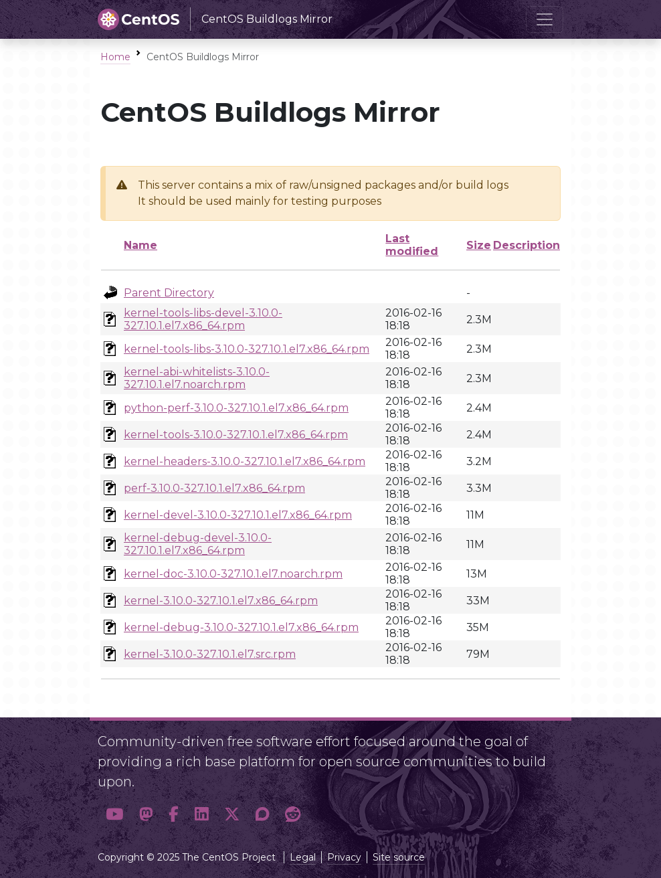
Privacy (344, 857)
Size (478, 245)
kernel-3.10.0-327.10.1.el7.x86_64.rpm (221, 600)
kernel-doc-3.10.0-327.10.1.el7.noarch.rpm (233, 573)
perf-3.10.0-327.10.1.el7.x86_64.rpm (214, 488)
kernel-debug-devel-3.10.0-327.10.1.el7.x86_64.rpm (198, 544)
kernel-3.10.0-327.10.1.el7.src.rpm (210, 654)
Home (115, 57)
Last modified (411, 245)
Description (526, 245)
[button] (114, 814)
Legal (303, 857)
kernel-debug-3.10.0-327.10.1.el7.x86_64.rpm (241, 627)
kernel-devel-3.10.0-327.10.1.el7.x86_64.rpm (238, 515)
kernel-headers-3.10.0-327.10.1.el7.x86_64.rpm (244, 461)
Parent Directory (169, 292)
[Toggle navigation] (544, 19)
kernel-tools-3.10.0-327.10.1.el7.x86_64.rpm (236, 434)
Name (140, 245)
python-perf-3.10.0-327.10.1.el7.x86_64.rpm (236, 408)
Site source (399, 857)
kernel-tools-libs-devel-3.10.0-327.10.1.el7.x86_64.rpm (203, 319)
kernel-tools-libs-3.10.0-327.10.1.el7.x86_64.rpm (246, 349)
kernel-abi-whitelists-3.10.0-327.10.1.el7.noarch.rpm (197, 378)
